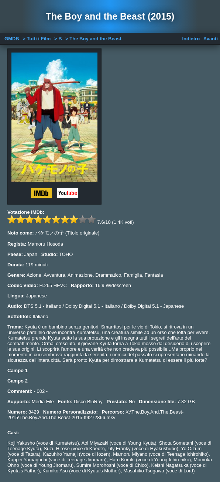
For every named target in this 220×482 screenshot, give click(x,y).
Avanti (210, 38)
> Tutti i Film (37, 38)
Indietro (191, 38)
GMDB (11, 38)
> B (58, 38)
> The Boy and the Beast (93, 38)
